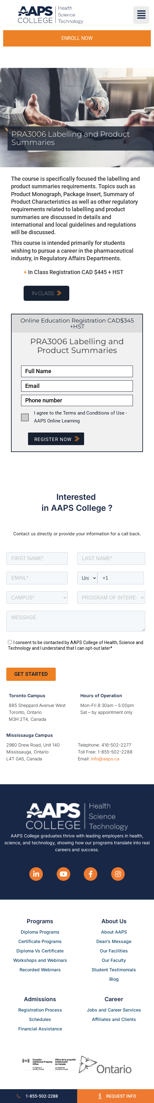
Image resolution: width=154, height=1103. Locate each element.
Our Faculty (114, 960)
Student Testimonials (114, 969)
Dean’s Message (113, 941)
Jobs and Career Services (114, 1009)
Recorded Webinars (40, 969)
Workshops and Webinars (40, 960)
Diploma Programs (40, 932)
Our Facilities (114, 950)
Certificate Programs (40, 941)
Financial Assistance (40, 1028)
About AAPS (114, 932)
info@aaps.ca (105, 758)
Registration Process (40, 1009)
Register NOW (59, 439)
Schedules (40, 1019)
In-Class (42, 293)
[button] (141, 15)
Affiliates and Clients (114, 1019)
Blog (114, 979)
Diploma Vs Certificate (40, 950)
